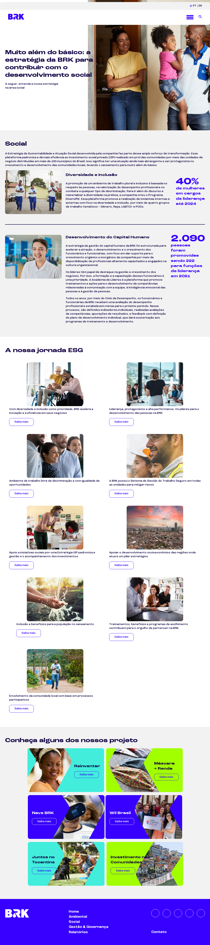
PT (194, 5)
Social (74, 922)
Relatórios (78, 932)
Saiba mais (21, 422)
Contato (158, 932)
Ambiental (78, 917)
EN (200, 5)
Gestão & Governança (88, 927)
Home (74, 911)
